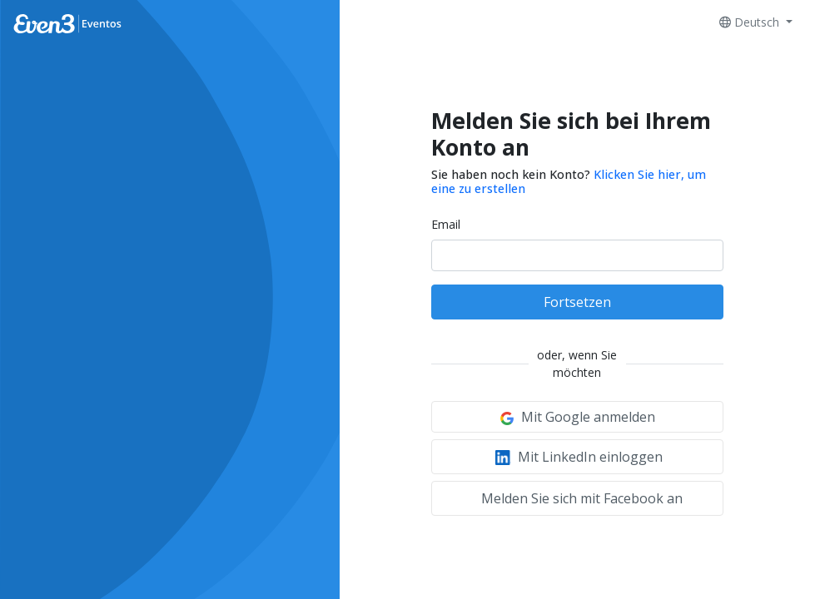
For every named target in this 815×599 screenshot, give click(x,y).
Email (445, 224)
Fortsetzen (577, 302)
